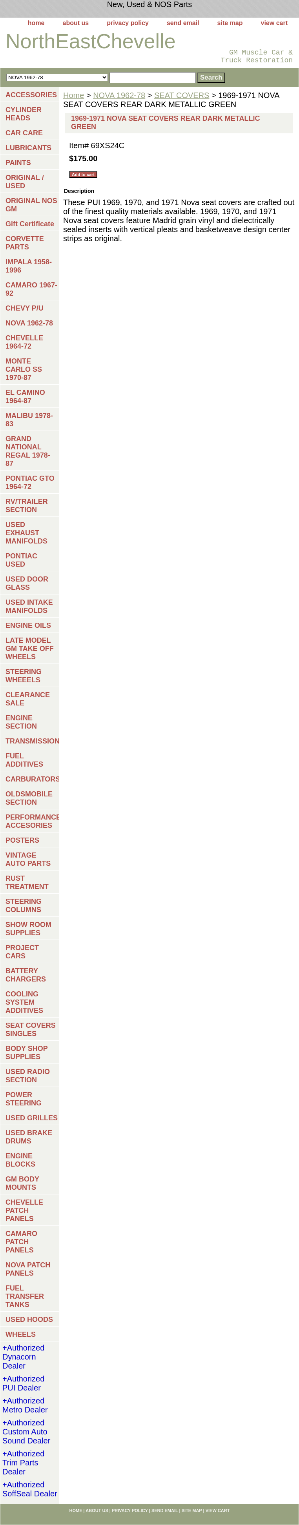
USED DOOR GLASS (26, 583)
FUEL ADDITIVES (24, 760)
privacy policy (128, 23)
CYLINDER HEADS (23, 114)
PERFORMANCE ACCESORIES (32, 821)
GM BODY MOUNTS (22, 1183)
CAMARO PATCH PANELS (21, 1242)
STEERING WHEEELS (23, 676)
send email (183, 23)
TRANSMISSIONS (32, 741)
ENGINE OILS (28, 625)
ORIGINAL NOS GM (31, 205)
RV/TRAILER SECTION (26, 506)
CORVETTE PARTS (24, 243)
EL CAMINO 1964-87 (25, 397)
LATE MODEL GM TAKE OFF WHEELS (29, 648)
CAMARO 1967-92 (31, 289)
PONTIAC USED (21, 560)
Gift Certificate (29, 224)
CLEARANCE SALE (27, 699)
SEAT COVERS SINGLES (30, 1030)
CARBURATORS (32, 779)
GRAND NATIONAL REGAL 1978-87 (27, 451)
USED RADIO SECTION (27, 1076)
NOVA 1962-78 (119, 95)
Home (73, 95)
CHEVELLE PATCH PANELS (24, 1210)
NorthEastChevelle (90, 41)
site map (230, 23)
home (36, 23)
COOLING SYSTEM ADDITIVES (24, 1002)
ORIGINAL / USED (24, 182)
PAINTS (18, 163)
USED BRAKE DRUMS (28, 1137)
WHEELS (20, 1334)
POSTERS (22, 840)
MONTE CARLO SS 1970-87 (23, 369)
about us (76, 23)
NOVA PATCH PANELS (27, 1269)
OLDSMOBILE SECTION (29, 798)
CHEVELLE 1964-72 (24, 342)
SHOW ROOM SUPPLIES (28, 929)
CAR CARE (24, 133)
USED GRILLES (31, 1118)
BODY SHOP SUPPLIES (26, 1053)
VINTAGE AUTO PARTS (28, 859)
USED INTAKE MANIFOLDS (29, 606)
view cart (274, 23)
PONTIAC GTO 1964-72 (30, 482)
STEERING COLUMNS (23, 906)
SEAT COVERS (181, 95)
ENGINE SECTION (21, 722)
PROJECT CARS (22, 952)
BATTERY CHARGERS (25, 975)
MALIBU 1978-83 (29, 420)
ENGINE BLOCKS (20, 1160)
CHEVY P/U (24, 308)
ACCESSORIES (31, 95)
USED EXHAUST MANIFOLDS (26, 533)
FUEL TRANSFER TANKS (24, 1296)
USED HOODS (29, 1319)
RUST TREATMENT (27, 882)
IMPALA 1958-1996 (28, 266)
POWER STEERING (23, 1099)
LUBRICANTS (28, 148)
